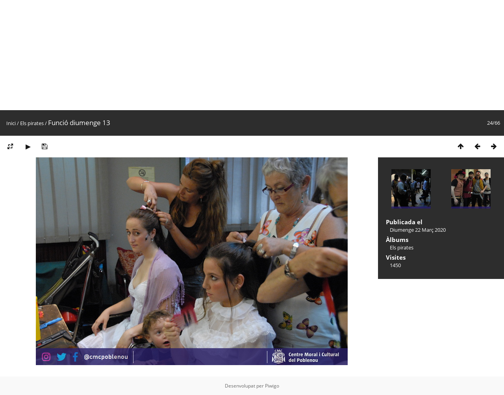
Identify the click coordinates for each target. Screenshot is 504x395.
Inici (11, 123)
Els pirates (32, 123)
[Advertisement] (236, 55)
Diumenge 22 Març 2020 (418, 229)
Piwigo (272, 385)
